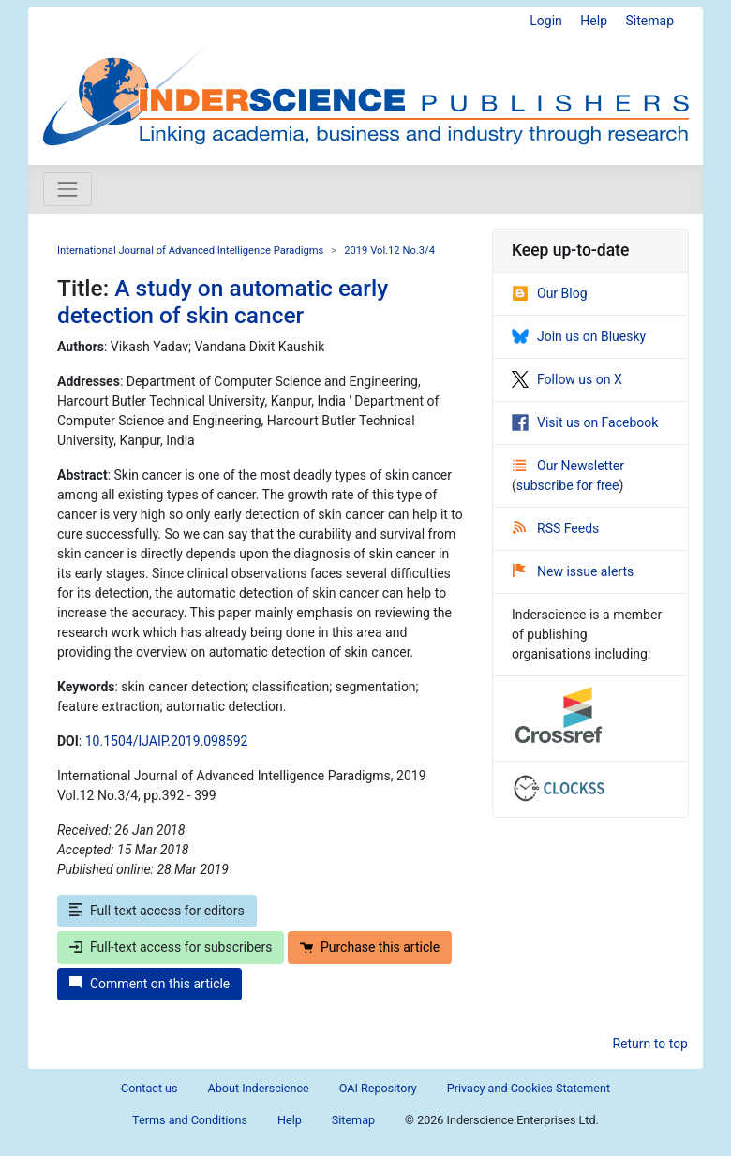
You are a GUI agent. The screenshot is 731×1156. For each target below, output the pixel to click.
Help (593, 20)
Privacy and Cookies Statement (528, 1088)
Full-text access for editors (157, 910)
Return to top (650, 1043)
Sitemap (650, 20)
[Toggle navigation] (67, 189)
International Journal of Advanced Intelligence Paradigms (190, 251)
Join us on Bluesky (579, 336)
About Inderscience (258, 1088)
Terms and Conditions (189, 1120)
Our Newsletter (568, 465)
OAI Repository (378, 1088)
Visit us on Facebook (585, 422)
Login (546, 20)
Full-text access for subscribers (170, 947)
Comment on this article (149, 983)
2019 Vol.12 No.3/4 (389, 251)
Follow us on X (567, 379)
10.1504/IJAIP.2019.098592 (166, 741)
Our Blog (550, 293)
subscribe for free (567, 485)
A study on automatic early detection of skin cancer (222, 301)
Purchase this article (370, 947)
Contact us (149, 1088)
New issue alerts (573, 571)
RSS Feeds (556, 528)
